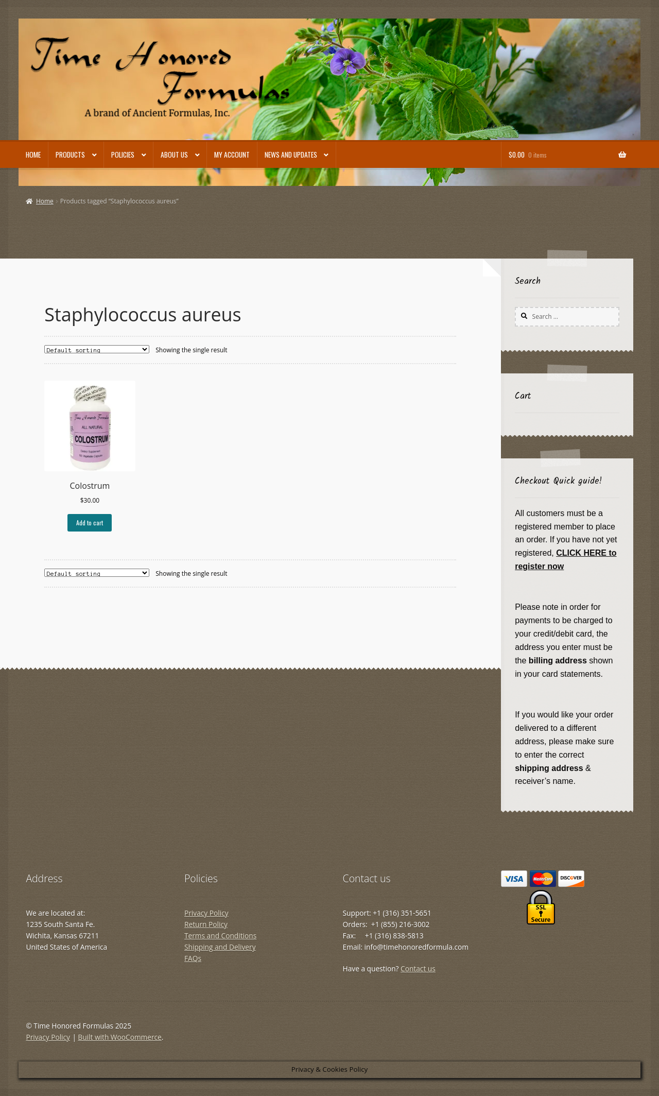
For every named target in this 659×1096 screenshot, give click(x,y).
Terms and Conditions (220, 935)
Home (33, 154)
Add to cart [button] (89, 522)
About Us (174, 154)
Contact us (418, 968)
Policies (122, 154)
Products (70, 154)
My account (232, 154)
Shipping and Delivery (220, 947)
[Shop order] (96, 349)
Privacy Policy (206, 913)
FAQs (192, 958)
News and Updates (291, 154)
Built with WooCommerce (119, 1037)
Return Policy (206, 924)
